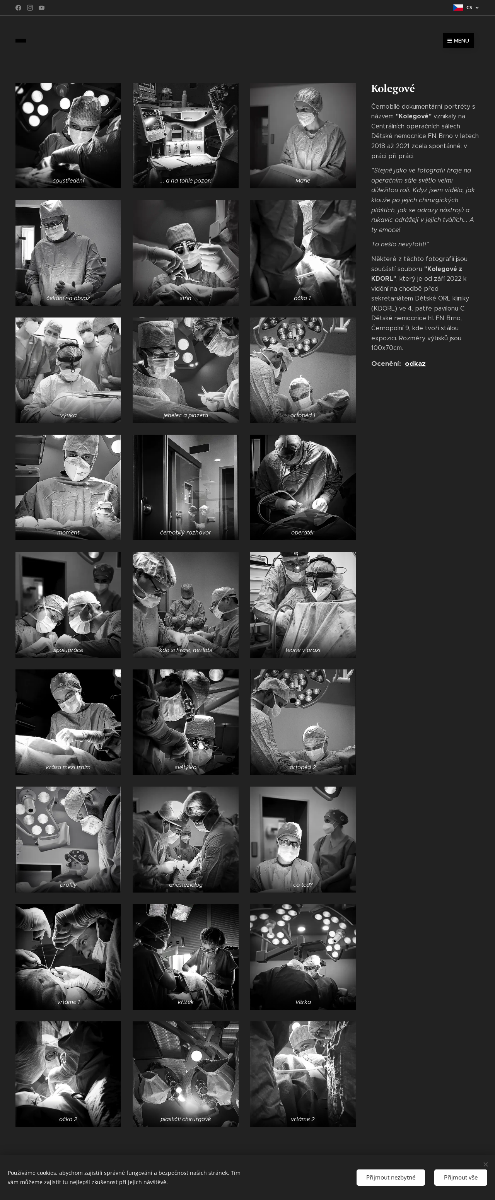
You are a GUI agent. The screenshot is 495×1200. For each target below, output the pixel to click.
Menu (458, 40)
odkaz (415, 363)
